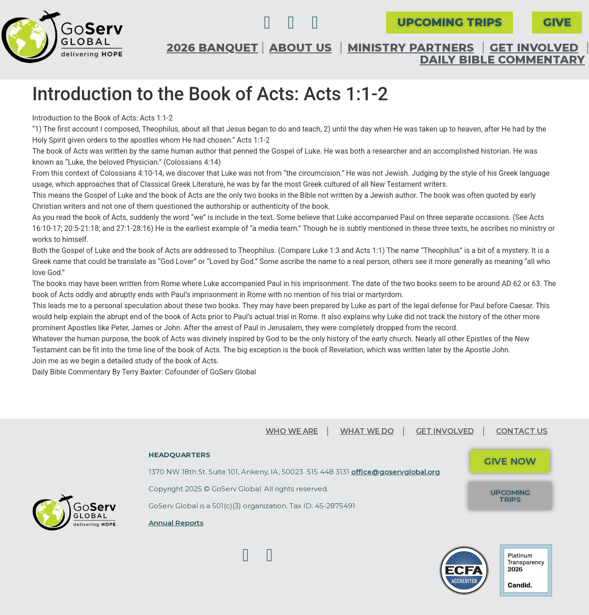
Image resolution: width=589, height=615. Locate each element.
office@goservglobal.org (395, 471)
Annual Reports (176, 522)
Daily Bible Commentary (502, 60)
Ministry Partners (413, 48)
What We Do (367, 431)
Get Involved (536, 48)
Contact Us (522, 431)
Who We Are (292, 431)
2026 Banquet (212, 48)
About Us (302, 48)
